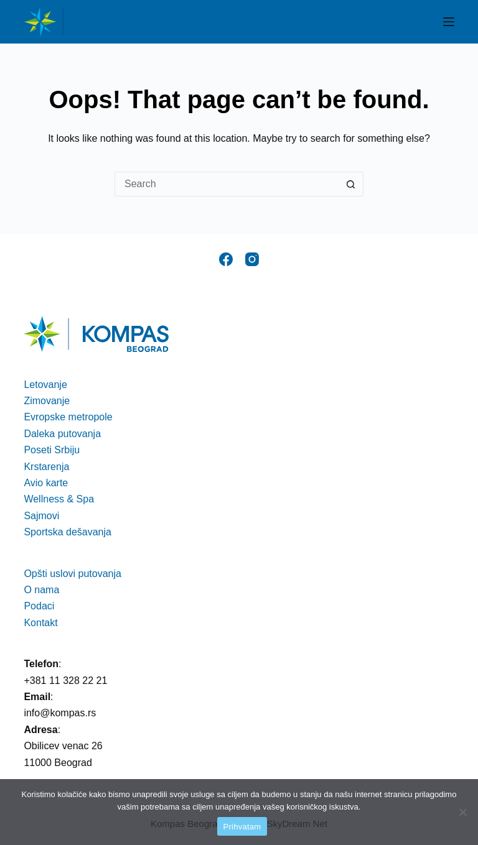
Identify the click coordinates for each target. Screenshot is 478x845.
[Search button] (351, 184)
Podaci (39, 606)
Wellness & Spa (59, 499)
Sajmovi (41, 515)
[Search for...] (227, 184)
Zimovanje (47, 400)
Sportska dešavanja (67, 532)
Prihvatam (242, 826)
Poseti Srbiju (52, 450)
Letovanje (45, 384)
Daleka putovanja (62, 433)
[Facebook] (226, 259)
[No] (462, 812)
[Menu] (448, 21)
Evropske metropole (68, 417)
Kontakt (40, 622)
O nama (41, 589)
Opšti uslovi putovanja (72, 573)
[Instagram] (252, 259)
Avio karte (46, 483)
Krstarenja (46, 466)
